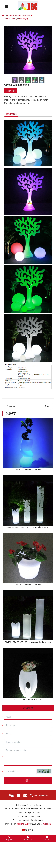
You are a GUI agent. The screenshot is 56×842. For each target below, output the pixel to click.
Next (47, 406)
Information (11, 114)
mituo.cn (47, 824)
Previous (11, 406)
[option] (28, 50)
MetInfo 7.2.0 (23, 824)
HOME (7, 15)
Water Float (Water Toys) (16, 19)
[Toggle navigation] (6, 6)
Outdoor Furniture (23, 15)
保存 (28, 780)
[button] (44, 771)
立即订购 (10, 91)
